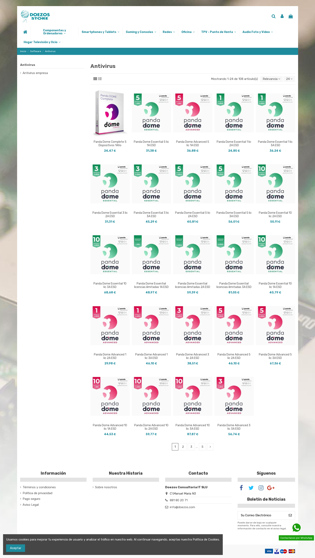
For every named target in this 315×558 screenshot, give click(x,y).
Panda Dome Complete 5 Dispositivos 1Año (110, 143)
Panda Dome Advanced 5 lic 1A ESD (192, 143)
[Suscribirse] (290, 515)
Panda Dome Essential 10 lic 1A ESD (275, 285)
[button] (54, 32)
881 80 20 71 (179, 500)
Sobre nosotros (106, 487)
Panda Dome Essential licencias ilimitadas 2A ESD (192, 285)
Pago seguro (31, 499)
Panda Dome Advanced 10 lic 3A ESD (193, 427)
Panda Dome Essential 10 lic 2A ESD (275, 214)
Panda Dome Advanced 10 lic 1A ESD (110, 427)
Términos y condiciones (39, 487)
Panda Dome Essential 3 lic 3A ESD (151, 214)
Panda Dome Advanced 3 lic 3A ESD (233, 427)
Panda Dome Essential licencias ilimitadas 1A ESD (151, 285)
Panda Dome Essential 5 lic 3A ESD (234, 214)
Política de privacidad (37, 493)
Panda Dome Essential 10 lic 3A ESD (109, 285)
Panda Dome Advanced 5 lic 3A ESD (275, 356)
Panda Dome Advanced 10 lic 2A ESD (151, 427)
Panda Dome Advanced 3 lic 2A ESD (192, 356)
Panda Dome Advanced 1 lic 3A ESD (151, 356)
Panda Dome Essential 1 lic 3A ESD (275, 143)
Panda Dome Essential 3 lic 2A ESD (110, 214)
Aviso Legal (31, 505)
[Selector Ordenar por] (271, 79)
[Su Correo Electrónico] (262, 515)
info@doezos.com (182, 507)
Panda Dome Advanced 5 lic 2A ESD (233, 356)
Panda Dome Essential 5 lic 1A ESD (151, 143)
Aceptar (15, 548)
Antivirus (27, 65)
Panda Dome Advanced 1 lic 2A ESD (110, 356)
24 (289, 79)
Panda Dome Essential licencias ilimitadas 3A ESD (233, 285)
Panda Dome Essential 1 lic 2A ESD (234, 143)
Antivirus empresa (35, 73)
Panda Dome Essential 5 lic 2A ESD (192, 214)
